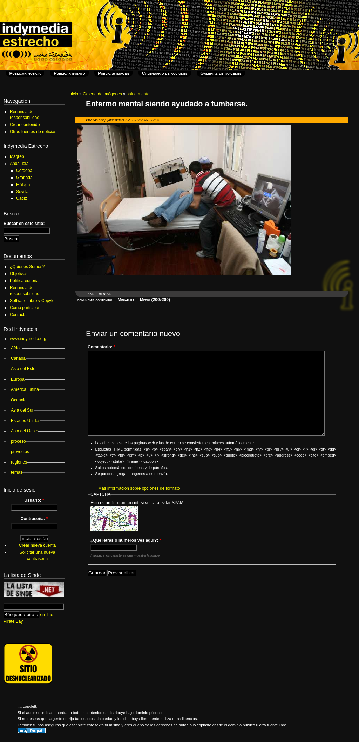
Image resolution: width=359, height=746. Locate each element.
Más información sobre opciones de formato (139, 488)
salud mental (138, 94)
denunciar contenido (94, 299)
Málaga (23, 184)
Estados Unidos (25, 420)
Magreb (17, 156)
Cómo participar (25, 307)
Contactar (19, 314)
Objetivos (18, 273)
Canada (18, 358)
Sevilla (22, 191)
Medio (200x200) (155, 299)
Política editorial (25, 280)
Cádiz (21, 198)
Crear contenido (25, 124)
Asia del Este (23, 368)
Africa (16, 348)
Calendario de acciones (165, 73)
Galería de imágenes (102, 94)
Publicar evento (69, 73)
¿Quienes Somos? (27, 266)
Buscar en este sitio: (24, 223)
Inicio (73, 94)
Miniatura (126, 299)
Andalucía (19, 163)
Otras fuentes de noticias (33, 131)
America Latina (25, 389)
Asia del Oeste (24, 430)
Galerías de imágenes (220, 73)
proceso (18, 441)
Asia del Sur (22, 410)
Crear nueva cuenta (37, 545)
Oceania (19, 400)
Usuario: (34, 500)
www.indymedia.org (28, 338)
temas (16, 472)
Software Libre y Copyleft (33, 300)
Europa (18, 379)
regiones (19, 462)
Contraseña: (34, 518)
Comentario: (101, 347)
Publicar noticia (25, 73)
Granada (24, 177)
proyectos (20, 451)
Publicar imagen (113, 73)
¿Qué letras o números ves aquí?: (125, 540)
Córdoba (24, 170)
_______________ (31, 639)
